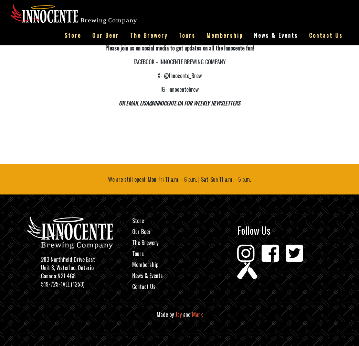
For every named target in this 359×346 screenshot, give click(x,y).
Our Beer (105, 35)
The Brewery (149, 35)
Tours (187, 35)
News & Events (276, 35)
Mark (197, 314)
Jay (178, 314)
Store (72, 35)
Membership (225, 35)
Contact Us (326, 35)
